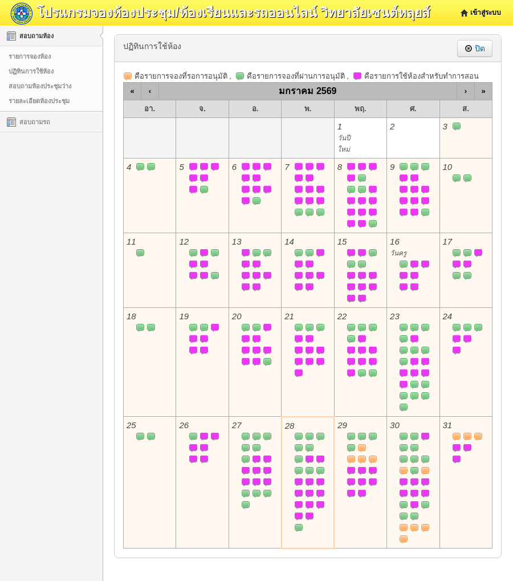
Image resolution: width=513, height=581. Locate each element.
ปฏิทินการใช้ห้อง (31, 71)
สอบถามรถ (28, 122)
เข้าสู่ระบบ (485, 13)
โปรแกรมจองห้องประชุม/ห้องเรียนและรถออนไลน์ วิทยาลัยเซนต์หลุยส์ (220, 12)
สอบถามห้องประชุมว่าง (40, 86)
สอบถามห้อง (30, 35)
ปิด (475, 48)
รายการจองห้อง (30, 56)
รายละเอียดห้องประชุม (39, 100)
